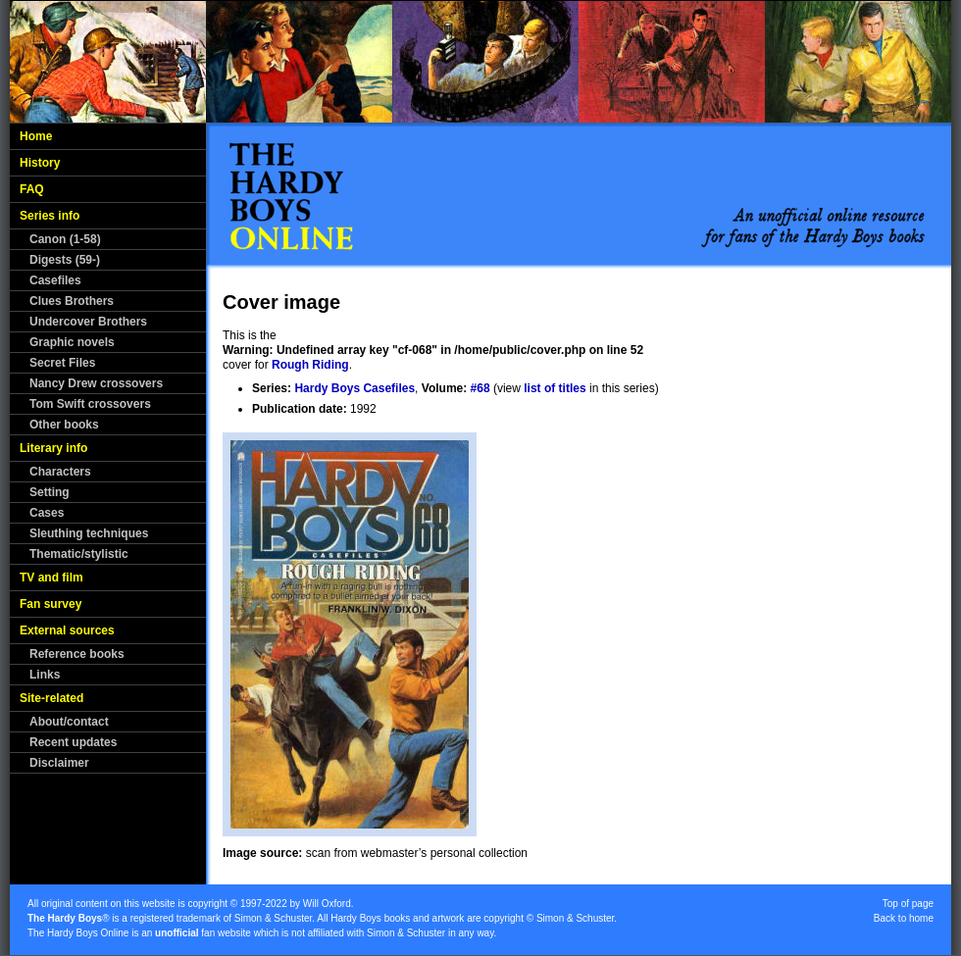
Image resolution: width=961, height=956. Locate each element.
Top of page (908, 903)
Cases (46, 513)
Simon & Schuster (273, 918)
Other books (64, 424)
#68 (480, 388)
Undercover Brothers (88, 321)
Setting (49, 492)
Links (44, 674)
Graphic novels (72, 342)
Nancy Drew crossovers (96, 383)
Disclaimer (59, 763)
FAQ (32, 189)
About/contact (69, 722)
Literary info (53, 448)
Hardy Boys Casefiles (354, 388)
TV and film (51, 577)
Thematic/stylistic (78, 554)
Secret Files (62, 363)
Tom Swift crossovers (90, 404)
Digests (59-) (64, 260)
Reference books (77, 654)
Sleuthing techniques (88, 533)
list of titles (554, 388)
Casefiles (55, 280)
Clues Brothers (71, 301)
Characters (60, 471)
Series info (49, 216)
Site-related (51, 698)
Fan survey (50, 604)
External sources (67, 630)
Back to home (904, 918)
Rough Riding (310, 365)
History (40, 163)
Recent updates (73, 742)
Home (36, 136)
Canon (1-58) (65, 239)
